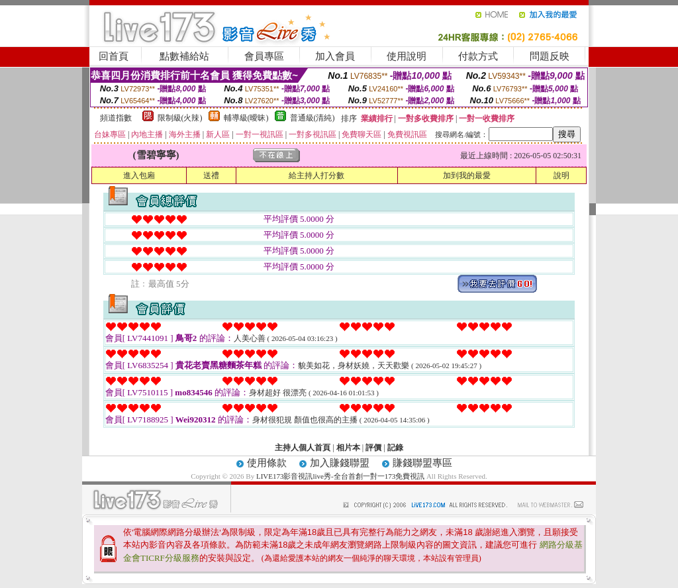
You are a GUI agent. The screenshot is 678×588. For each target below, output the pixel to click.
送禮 (211, 175)
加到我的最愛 (467, 175)
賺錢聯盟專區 (422, 463)
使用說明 (406, 56)
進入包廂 (139, 175)
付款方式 (478, 56)
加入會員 (335, 56)
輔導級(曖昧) (246, 117)
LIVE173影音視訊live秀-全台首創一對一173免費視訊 (340, 476)
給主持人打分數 (316, 175)
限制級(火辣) (180, 117)
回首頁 (113, 56)
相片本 (348, 447)
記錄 (395, 447)
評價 (373, 447)
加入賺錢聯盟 (339, 463)
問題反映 (549, 56)
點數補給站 (184, 56)
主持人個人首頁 (302, 447)
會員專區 (264, 56)
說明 (561, 175)
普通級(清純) (312, 117)
